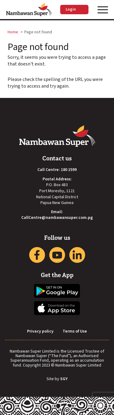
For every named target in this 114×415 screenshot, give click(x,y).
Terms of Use (75, 331)
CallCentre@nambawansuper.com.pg (57, 218)
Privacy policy (40, 331)
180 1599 (69, 170)
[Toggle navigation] (103, 10)
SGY (63, 379)
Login (74, 9)
